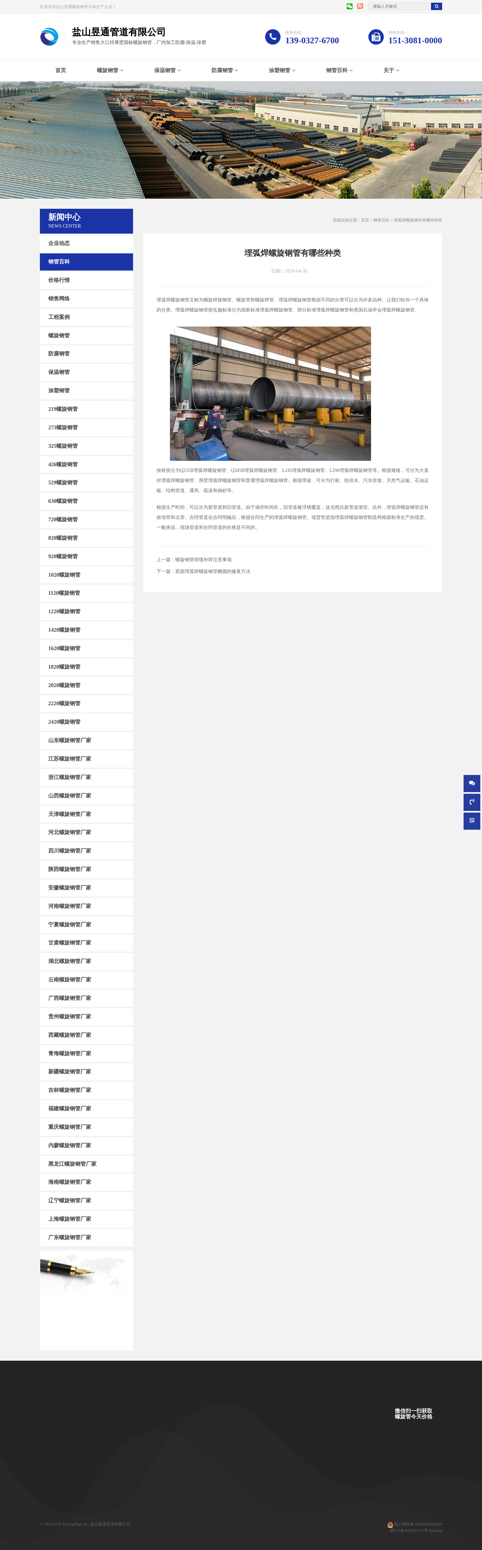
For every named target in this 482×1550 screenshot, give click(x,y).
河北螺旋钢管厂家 (69, 832)
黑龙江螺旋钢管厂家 (72, 1163)
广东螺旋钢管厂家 (69, 1237)
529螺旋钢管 (63, 482)
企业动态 (59, 243)
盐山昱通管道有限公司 (110, 1524)
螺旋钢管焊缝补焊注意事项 (203, 559)
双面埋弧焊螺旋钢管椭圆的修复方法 (212, 571)
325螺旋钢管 (63, 446)
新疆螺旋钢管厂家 (69, 1071)
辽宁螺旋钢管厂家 (69, 1200)
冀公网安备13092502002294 (418, 1524)
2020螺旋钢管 (64, 685)
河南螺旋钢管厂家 (69, 906)
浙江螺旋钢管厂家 (69, 777)
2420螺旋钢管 (64, 722)
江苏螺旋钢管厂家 (69, 759)
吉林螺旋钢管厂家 (69, 1090)
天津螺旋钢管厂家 (69, 814)
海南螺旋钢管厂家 (69, 1182)
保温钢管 (165, 70)
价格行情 (59, 280)
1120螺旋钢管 (64, 593)
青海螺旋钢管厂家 (69, 1053)
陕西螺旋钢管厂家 (69, 869)
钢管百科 (337, 70)
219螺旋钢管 (63, 409)
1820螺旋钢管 (64, 667)
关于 (388, 70)
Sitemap (435, 1530)
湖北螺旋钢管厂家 (69, 961)
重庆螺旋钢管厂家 (69, 1127)
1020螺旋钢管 (64, 574)
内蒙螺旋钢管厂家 (69, 1145)
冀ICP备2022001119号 (409, 1530)
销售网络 (59, 298)
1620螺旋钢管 (64, 648)
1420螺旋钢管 (64, 630)
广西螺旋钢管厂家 (69, 998)
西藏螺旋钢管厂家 (69, 1035)
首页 (60, 70)
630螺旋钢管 (63, 501)
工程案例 (59, 317)
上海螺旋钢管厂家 (69, 1219)
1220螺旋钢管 (64, 611)
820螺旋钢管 (63, 538)
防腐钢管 (222, 70)
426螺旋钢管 (63, 464)
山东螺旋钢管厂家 (69, 740)
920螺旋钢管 (63, 556)
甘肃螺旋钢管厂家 (69, 943)
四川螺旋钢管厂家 (69, 851)
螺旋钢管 (107, 70)
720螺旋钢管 (63, 519)
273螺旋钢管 (63, 427)
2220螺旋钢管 (64, 703)
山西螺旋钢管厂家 (69, 795)
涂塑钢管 (279, 70)
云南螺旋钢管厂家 (69, 979)
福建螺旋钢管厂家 (69, 1108)
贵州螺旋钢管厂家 (69, 1016)
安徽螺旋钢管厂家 (69, 887)
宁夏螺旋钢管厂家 (69, 924)
